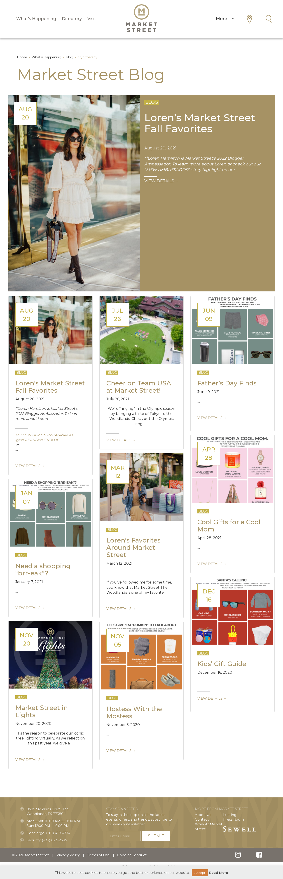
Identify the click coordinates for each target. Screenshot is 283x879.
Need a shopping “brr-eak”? (42, 569)
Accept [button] (199, 872)
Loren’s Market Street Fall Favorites (199, 122)
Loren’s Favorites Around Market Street (133, 547)
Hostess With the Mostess (134, 712)
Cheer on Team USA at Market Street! (138, 387)
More (225, 19)
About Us (203, 815)
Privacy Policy (68, 855)
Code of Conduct (132, 855)
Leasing (229, 815)
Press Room (233, 819)
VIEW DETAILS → (161, 181)
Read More (218, 872)
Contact (202, 819)
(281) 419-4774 (58, 833)
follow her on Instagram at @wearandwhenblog (44, 437)
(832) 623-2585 (54, 840)
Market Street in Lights (41, 711)
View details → (30, 466)
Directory (72, 19)
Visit (91, 19)
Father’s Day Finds (227, 383)
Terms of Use (98, 855)
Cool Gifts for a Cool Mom (228, 525)
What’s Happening (36, 19)
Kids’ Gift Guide (221, 663)
